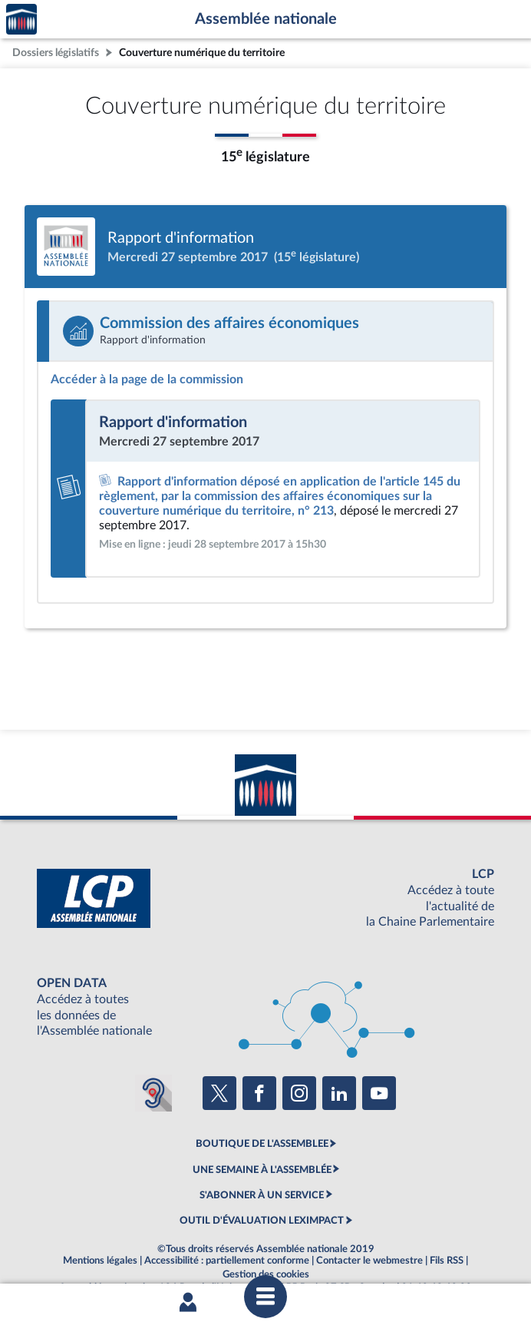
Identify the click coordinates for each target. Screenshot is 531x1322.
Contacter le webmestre (369, 1260)
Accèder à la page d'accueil (21, 20)
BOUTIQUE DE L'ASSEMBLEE (262, 1143)
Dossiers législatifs (55, 52)
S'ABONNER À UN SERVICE (262, 1195)
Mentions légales (100, 1260)
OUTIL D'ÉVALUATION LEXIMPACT (262, 1220)
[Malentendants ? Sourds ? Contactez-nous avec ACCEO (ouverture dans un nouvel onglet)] (153, 1093)
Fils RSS (446, 1260)
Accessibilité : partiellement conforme (226, 1260)
